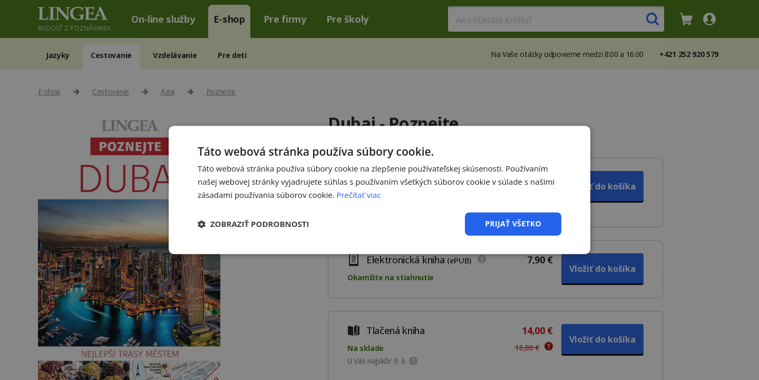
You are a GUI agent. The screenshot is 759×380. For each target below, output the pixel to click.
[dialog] (379, 190)
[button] (253, 224)
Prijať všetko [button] (513, 223)
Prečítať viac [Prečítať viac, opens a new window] (358, 194)
